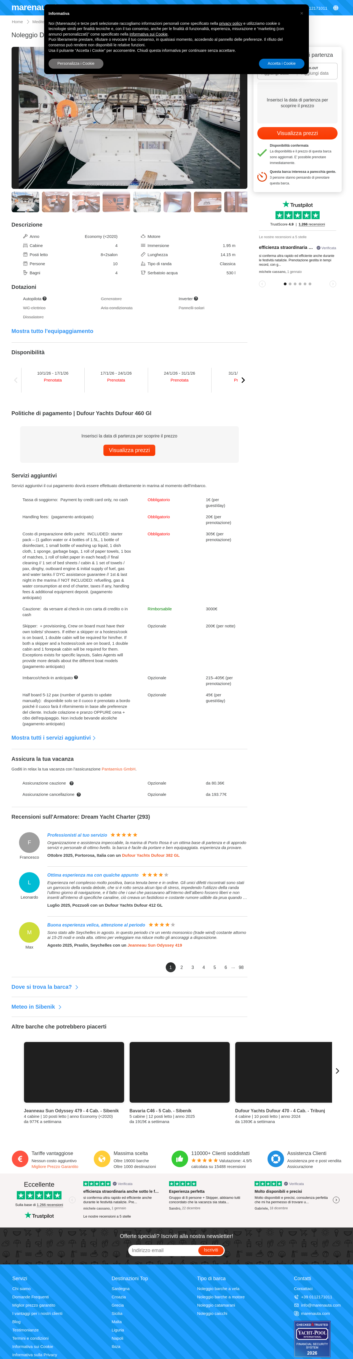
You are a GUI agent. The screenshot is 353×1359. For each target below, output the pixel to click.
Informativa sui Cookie (32, 1346)
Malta (117, 1321)
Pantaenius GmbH (119, 769)
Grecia (118, 1305)
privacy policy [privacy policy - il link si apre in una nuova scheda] (230, 23)
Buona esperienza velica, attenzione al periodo (96, 925)
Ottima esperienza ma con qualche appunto (93, 875)
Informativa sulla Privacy (34, 1354)
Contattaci (303, 1288)
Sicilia (117, 1313)
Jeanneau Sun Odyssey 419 (154, 945)
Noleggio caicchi (212, 1313)
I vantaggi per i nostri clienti (37, 1313)
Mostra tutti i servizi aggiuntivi (54, 738)
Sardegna (121, 1288)
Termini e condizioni (30, 1338)
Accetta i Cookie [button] (282, 63)
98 (241, 967)
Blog (16, 1321)
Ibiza (116, 1346)
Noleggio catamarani (216, 1305)
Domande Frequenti (30, 1296)
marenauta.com (312, 1313)
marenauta (33, 7)
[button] (301, 13)
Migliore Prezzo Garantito (55, 1166)
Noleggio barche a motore (221, 1296)
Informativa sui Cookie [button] (148, 34)
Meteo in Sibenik (37, 1007)
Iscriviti (211, 1250)
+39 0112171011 (313, 1296)
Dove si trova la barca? (45, 987)
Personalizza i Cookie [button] (76, 63)
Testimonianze (25, 1330)
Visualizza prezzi (129, 450)
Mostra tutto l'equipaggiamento (52, 331)
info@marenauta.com (317, 1305)
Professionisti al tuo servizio (77, 835)
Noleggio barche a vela (218, 1288)
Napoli (118, 1338)
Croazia (119, 1296)
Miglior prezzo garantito (33, 1305)
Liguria (118, 1330)
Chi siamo (21, 1288)
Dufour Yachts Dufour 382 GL (151, 855)
